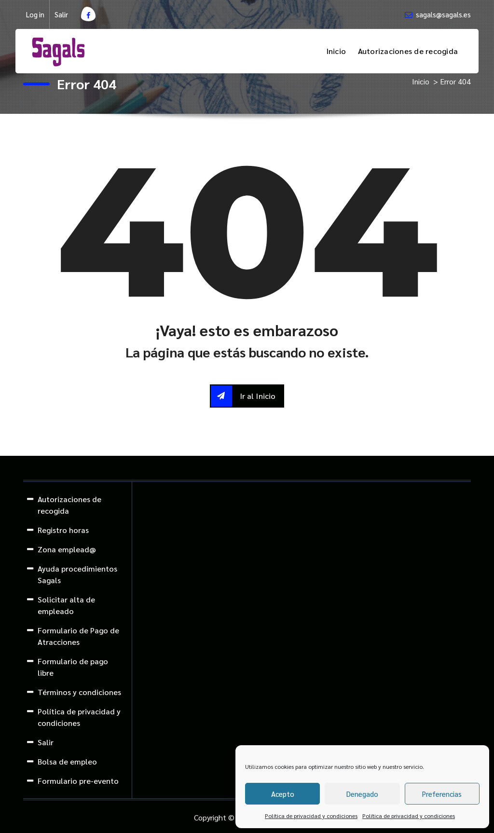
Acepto (282, 793)
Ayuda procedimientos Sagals (77, 574)
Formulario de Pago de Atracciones (78, 636)
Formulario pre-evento (78, 781)
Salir (61, 14)
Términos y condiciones (79, 692)
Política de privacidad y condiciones (311, 815)
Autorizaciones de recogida (408, 51)
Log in (35, 14)
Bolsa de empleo (67, 761)
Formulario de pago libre (73, 667)
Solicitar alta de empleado (66, 605)
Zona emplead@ (67, 549)
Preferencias (442, 793)
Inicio (336, 51)
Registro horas (63, 530)
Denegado (362, 793)
